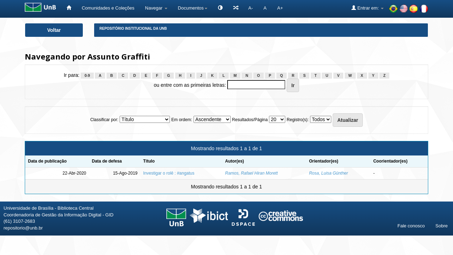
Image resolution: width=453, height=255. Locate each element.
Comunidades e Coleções (108, 8)
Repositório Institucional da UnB (133, 28)
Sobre (441, 225)
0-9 (87, 75)
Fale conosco (411, 225)
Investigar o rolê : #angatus (169, 173)
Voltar (54, 30)
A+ (280, 8)
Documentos (192, 8)
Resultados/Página (250, 119)
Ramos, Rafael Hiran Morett (251, 173)
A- (250, 8)
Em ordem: (181, 119)
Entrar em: (367, 8)
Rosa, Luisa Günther (328, 173)
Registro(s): (298, 119)
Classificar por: (104, 119)
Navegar (156, 8)
